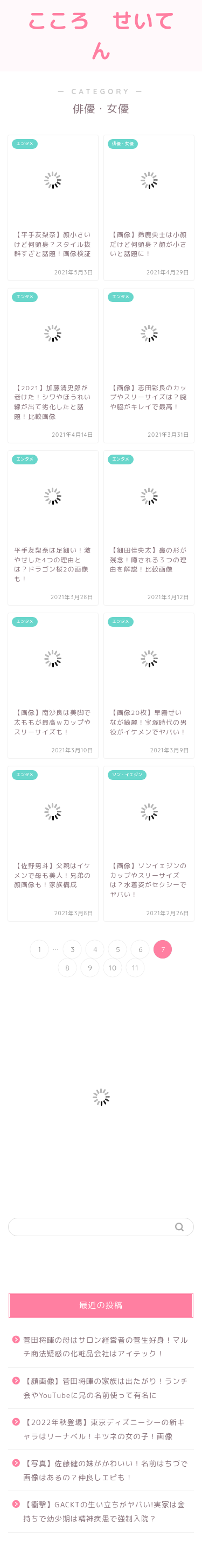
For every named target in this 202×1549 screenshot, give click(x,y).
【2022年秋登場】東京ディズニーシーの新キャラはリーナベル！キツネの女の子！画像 (104, 1429)
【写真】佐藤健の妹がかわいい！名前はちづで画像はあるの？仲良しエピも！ (105, 1470)
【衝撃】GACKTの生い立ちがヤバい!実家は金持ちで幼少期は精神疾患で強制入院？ (104, 1511)
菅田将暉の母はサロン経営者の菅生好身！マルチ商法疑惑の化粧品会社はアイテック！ (105, 1347)
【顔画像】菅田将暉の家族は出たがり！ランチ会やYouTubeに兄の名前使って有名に (105, 1388)
